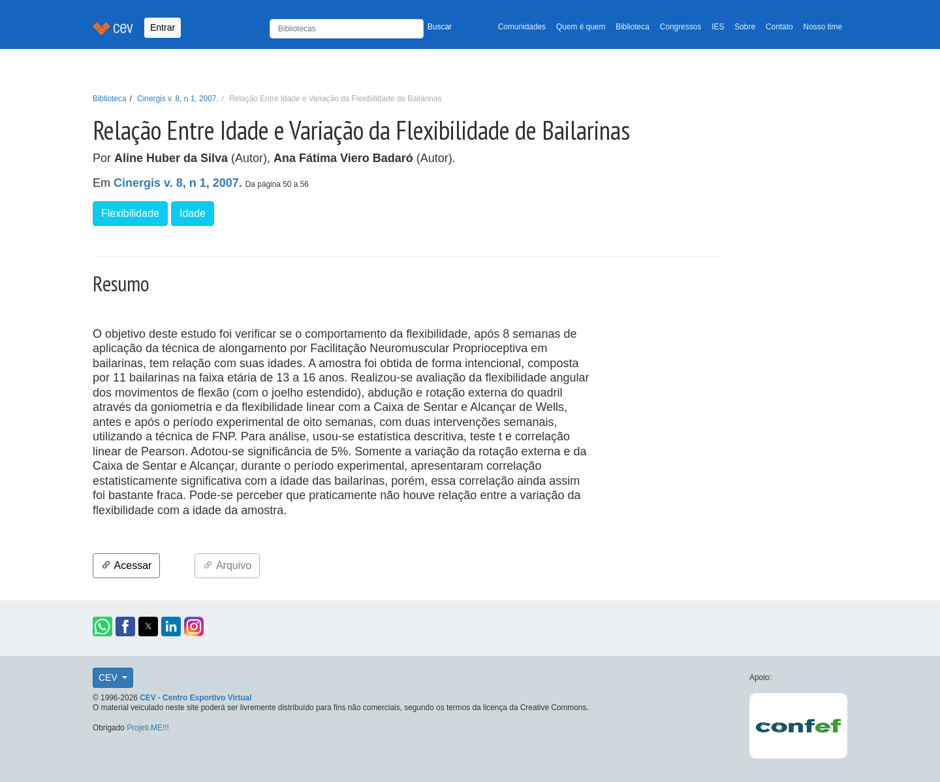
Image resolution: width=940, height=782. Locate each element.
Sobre (744, 26)
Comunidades (522, 26)
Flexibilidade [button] (130, 213)
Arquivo (227, 565)
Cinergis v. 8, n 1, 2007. (178, 98)
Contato (779, 26)
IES (718, 26)
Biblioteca (633, 26)
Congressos (680, 26)
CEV (109, 677)
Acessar (126, 565)
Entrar (162, 27)
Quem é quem (580, 26)
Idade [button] (193, 213)
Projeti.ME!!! (148, 727)
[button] (102, 626)
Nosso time (823, 26)
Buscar (440, 26)
